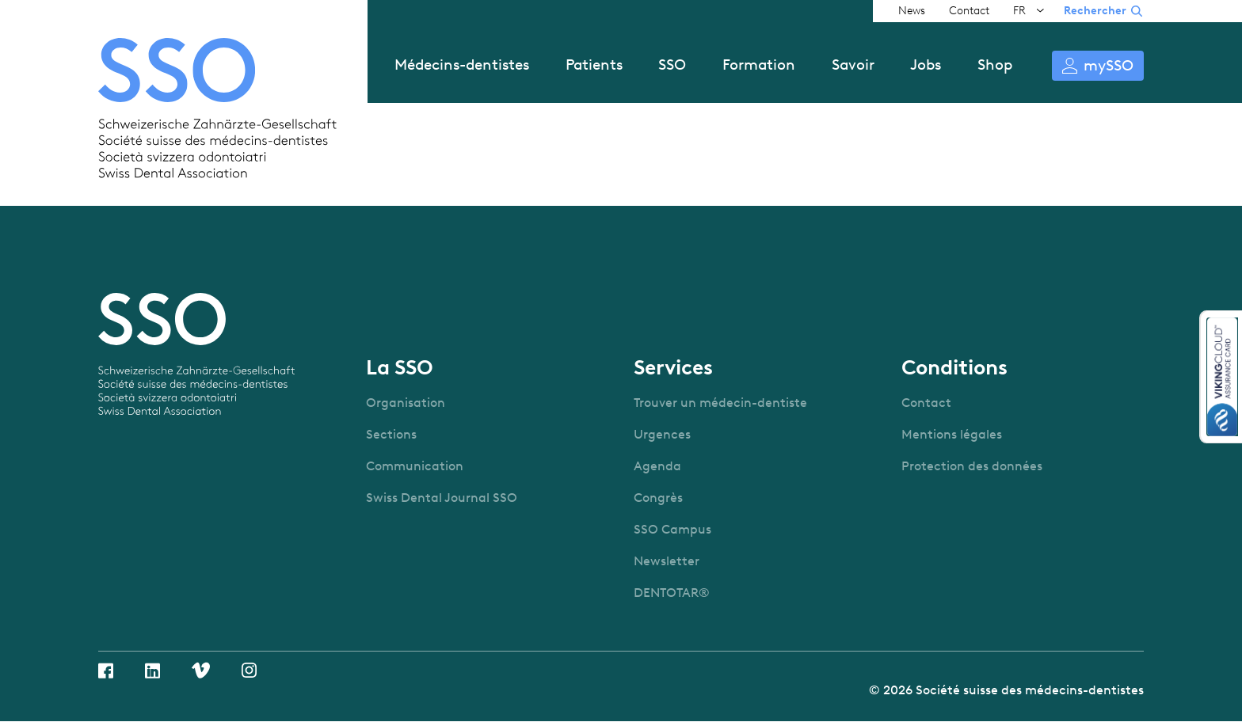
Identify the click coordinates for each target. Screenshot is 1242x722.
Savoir (853, 64)
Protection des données (971, 465)
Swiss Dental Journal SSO (441, 497)
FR (1019, 10)
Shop (994, 64)
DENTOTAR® (672, 592)
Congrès (658, 497)
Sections (391, 434)
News (911, 10)
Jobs (925, 64)
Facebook (105, 670)
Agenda (657, 465)
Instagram (249, 670)
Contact (969, 10)
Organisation (405, 402)
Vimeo (201, 670)
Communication (414, 465)
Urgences (662, 434)
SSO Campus (672, 529)
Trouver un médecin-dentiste (720, 402)
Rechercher (1095, 10)
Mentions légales (951, 434)
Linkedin (152, 670)
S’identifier (1098, 66)
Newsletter (666, 560)
